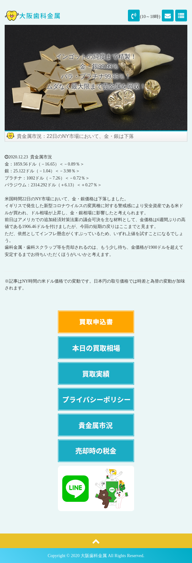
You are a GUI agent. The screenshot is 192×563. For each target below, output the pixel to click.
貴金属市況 (41, 157)
